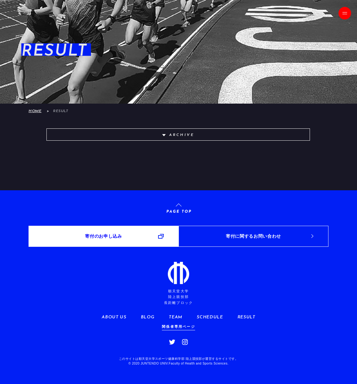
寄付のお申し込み (103, 236)
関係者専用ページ (178, 326)
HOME (35, 111)
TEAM (175, 317)
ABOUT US (114, 317)
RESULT (246, 317)
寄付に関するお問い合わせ (253, 236)
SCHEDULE (210, 317)
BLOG (148, 317)
